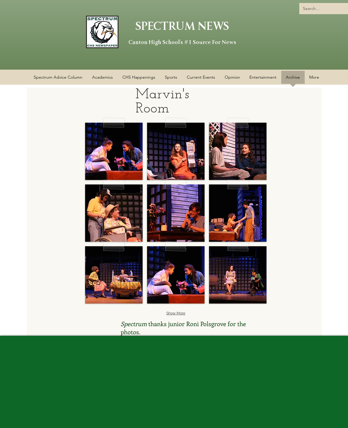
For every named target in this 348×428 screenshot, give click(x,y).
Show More (175, 313)
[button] (139, 79)
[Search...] (323, 8)
